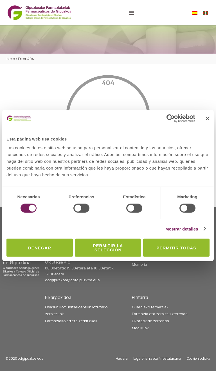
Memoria (139, 264)
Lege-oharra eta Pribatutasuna (157, 358)
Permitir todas (176, 247)
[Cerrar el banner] (208, 118)
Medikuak (140, 327)
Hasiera (122, 358)
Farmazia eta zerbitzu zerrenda (160, 313)
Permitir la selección (108, 247)
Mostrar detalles (181, 228)
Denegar (39, 247)
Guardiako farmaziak (150, 306)
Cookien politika (198, 358)
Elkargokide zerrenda (150, 320)
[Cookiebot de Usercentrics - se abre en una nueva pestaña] (170, 118)
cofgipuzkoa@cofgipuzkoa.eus (72, 279)
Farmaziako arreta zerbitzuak (71, 320)
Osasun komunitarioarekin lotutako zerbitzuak (76, 310)
